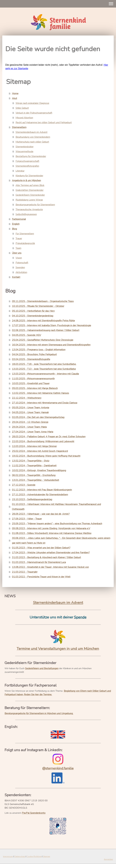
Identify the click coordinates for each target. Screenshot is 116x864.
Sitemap (46, 856)
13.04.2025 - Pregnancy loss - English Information (38, 349)
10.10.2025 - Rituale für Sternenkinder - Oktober (38, 306)
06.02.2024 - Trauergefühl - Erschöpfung (33, 475)
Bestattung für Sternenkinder (31, 156)
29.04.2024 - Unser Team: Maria (29, 427)
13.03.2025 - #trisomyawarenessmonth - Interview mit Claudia (45, 373)
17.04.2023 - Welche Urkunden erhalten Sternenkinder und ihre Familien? (51, 552)
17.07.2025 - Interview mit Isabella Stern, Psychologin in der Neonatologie (51, 325)
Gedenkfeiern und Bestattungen (41, 668)
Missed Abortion (24, 117)
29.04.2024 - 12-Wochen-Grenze (30, 422)
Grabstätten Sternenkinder (30, 190)
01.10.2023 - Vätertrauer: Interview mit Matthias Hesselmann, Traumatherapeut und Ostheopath (56, 507)
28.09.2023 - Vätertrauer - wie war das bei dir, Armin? (41, 514)
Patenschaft (22, 262)
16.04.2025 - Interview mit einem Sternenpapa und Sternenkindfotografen (51, 344)
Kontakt (16, 277)
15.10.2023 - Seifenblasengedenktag (32, 499)
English (15, 224)
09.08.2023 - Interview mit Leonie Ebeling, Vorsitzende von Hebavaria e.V (51, 528)
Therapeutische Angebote (29, 209)
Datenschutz (19, 856)
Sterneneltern (19, 127)
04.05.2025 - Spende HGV (26, 335)
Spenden (20, 267)
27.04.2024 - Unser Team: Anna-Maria (32, 431)
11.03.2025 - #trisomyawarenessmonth (33, 378)
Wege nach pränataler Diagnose (32, 103)
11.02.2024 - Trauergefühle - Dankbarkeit (34, 465)
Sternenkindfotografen (27, 166)
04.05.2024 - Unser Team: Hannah (30, 412)
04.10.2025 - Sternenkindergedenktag (32, 315)
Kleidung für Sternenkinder (29, 175)
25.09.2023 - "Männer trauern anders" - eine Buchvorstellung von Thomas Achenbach (57, 523)
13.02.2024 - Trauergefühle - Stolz (30, 460)
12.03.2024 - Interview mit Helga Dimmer (34, 446)
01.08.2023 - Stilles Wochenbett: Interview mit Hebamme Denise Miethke (51, 533)
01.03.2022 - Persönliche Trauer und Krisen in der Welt (41, 576)
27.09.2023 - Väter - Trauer (27, 518)
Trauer (19, 238)
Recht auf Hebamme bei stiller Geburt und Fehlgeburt (44, 122)
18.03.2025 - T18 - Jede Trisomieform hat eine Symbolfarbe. (44, 364)
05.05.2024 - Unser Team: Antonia (30, 407)
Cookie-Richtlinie (34, 856)
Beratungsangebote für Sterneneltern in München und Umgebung (39, 713)
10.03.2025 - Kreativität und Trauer (31, 383)
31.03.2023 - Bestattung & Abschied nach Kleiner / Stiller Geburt (46, 557)
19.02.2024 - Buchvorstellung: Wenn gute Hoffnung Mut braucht (46, 456)
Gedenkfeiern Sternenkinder (30, 195)
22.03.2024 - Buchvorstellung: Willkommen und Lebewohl (43, 441)
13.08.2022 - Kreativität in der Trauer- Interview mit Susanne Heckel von (50, 567)
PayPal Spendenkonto (33, 813)
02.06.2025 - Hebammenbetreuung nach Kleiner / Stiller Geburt (45, 330)
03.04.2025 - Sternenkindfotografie (31, 359)
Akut (14, 98)
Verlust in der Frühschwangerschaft (34, 112)
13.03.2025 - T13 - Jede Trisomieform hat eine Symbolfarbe (44, 369)
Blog (14, 228)
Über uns (16, 253)
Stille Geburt (22, 108)
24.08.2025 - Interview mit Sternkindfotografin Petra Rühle (43, 320)
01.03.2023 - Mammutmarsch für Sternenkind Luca (39, 562)
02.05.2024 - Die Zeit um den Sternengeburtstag (38, 417)
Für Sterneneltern (25, 233)
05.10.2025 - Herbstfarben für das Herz (33, 311)
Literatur (20, 170)
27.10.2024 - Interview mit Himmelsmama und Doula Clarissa (44, 402)
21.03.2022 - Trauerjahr (24, 572)
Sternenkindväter (25, 146)
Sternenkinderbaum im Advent (31, 132)
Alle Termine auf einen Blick (30, 185)
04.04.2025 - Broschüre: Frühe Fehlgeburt (34, 354)
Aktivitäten (21, 272)
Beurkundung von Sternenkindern (33, 137)
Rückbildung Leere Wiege (29, 199)
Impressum (8, 856)
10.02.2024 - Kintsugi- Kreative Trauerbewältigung (39, 470)
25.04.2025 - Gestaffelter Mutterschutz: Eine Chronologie (42, 340)
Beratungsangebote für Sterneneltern (35, 204)
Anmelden (108, 859)
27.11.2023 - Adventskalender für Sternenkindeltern (40, 494)
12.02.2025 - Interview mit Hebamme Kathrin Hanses (40, 393)
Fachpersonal (19, 219)
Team (18, 248)
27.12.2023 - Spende (23, 485)
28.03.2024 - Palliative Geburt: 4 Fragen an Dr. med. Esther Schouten (48, 436)
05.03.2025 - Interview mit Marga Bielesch (35, 388)
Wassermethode (24, 151)
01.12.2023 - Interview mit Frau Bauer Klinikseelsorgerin (42, 489)
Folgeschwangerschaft (27, 161)
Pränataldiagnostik (25, 243)
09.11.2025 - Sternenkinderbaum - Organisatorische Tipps (43, 301)
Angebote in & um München (26, 180)
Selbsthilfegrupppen (26, 214)
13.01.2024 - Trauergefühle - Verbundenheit (35, 480)
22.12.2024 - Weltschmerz (26, 398)
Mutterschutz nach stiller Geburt (32, 141)
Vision (19, 257)
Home (15, 93)
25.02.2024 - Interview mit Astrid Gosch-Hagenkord (40, 451)
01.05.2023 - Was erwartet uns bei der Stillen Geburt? (41, 547)
